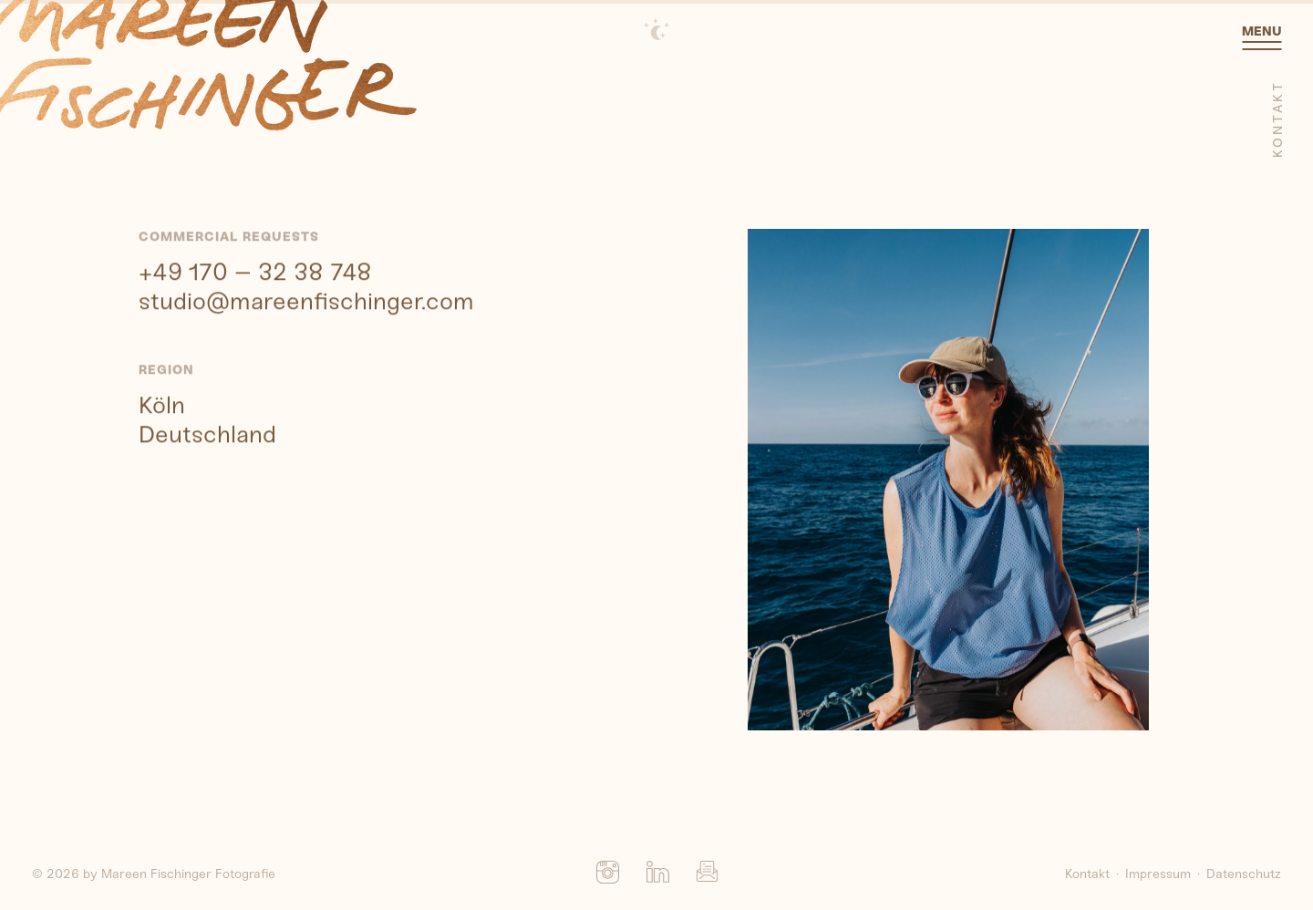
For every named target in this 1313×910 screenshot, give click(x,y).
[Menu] (1261, 43)
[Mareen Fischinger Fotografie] (208, 66)
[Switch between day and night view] (656, 29)
